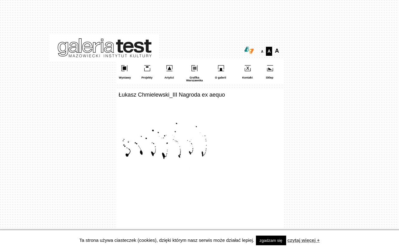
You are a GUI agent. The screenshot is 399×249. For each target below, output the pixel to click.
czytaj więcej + (303, 240)
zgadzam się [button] (271, 240)
